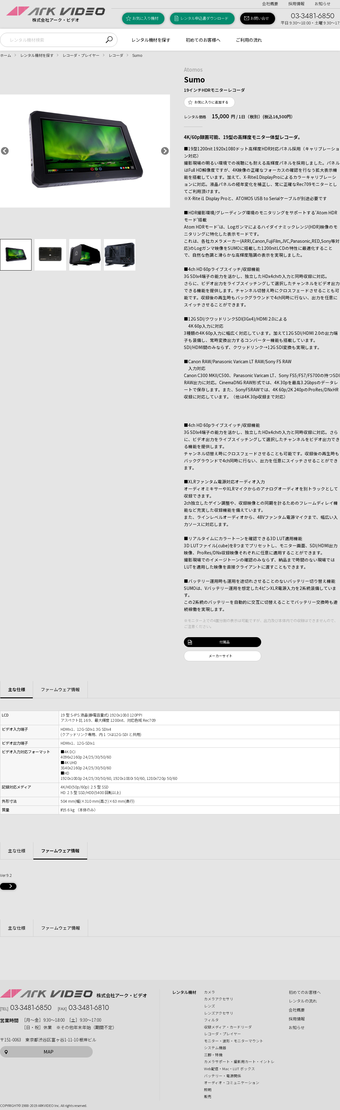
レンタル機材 (184, 992)
